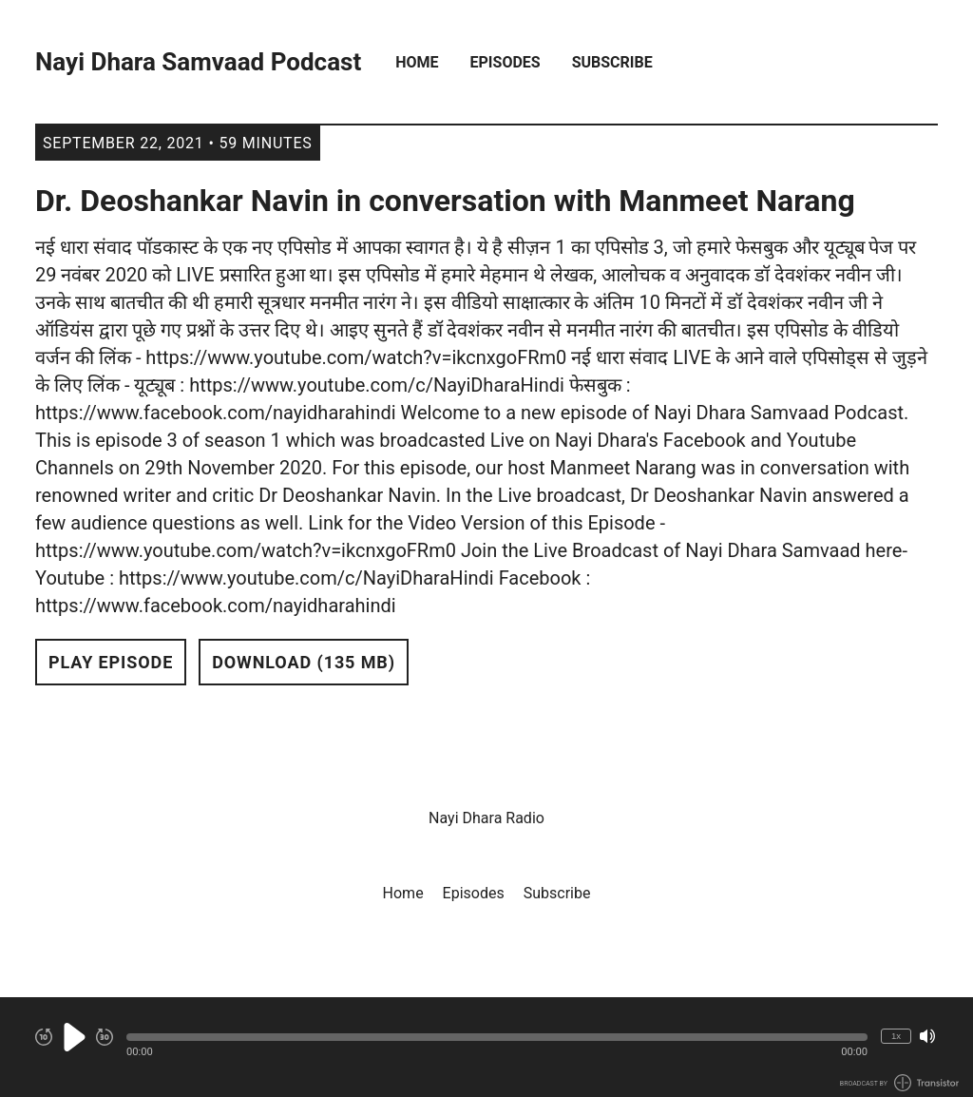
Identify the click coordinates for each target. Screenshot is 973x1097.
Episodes (505, 62)
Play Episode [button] (110, 662)
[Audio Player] (486, 1047)
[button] (497, 1037)
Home (416, 62)
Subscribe (612, 62)
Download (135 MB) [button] (303, 662)
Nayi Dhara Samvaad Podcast (198, 62)
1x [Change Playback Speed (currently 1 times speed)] (896, 1035)
